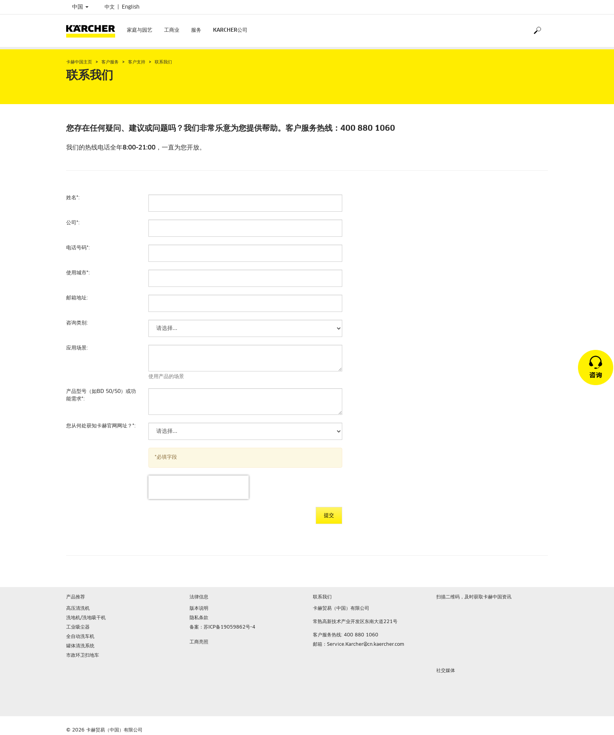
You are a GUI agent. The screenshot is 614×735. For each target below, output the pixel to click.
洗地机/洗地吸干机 (86, 618)
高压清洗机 (78, 608)
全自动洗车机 (80, 636)
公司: (72, 222)
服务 (196, 30)
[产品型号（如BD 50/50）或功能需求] (245, 401)
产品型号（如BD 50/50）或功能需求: (101, 395)
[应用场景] (245, 358)
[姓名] (245, 203)
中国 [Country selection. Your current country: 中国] (80, 7)
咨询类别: (77, 323)
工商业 (171, 30)
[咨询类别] (245, 328)
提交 (329, 515)
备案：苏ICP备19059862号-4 (222, 627)
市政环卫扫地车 (82, 655)
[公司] (245, 228)
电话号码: (78, 247)
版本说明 (199, 608)
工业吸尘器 (78, 627)
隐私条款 (199, 618)
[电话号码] (245, 253)
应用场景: (77, 348)
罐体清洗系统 (80, 646)
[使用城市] (245, 278)
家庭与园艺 (139, 30)
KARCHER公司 (230, 30)
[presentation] (198, 487)
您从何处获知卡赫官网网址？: (100, 426)
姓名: (72, 197)
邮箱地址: (77, 298)
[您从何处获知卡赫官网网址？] (245, 431)
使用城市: (78, 273)
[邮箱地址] (245, 303)
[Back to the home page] (93, 31)
